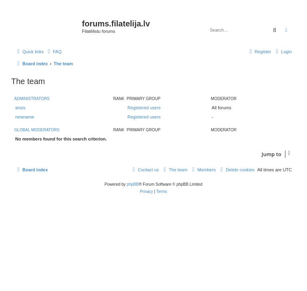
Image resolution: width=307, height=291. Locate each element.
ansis (20, 107)
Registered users (144, 107)
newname (24, 116)
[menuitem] (54, 51)
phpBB (133, 184)
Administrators (32, 98)
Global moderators (37, 130)
